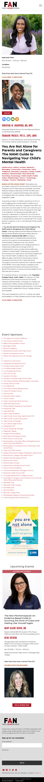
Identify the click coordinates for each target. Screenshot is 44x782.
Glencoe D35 (8, 393)
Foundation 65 (8, 386)
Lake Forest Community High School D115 (18, 416)
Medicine (5, 174)
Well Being (21, 180)
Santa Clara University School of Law (16, 465)
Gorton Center (8, 398)
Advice (16, 167)
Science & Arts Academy (12, 468)
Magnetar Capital (9, 431)
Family (31, 172)
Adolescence (7, 167)
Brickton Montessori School (13, 353)
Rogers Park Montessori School (15, 458)
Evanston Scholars (10, 376)
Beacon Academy (10, 348)
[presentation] (17, 755)
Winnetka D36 (8, 488)
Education (15, 172)
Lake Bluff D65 (8, 411)
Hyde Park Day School (11, 403)
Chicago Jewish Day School (13, 366)
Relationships (13, 178)
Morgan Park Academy (12, 434)
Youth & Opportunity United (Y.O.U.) (16, 497)
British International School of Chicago (17, 356)
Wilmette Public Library (12, 485)
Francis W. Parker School (12, 391)
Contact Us (37, 773)
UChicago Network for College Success (18, 475)
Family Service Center (11, 383)
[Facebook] (4, 119)
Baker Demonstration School (14, 343)
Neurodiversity (28, 174)
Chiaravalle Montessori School (14, 363)
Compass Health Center (12, 368)
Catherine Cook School (11, 361)
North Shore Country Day (12, 439)
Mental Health (15, 174)
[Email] (13, 119)
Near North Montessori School (14, 436)
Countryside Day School (12, 371)
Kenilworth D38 (9, 408)
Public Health (26, 176)
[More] (17, 119)
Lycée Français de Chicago (13, 429)
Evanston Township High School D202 (17, 378)
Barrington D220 (9, 346)
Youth (29, 180)
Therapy (5, 180)
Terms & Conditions (7, 780)
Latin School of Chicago (12, 421)
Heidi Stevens (10, 637)
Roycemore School (10, 460)
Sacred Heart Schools (11, 463)
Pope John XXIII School (12, 450)
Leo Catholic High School (12, 424)
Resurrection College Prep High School (18, 455)
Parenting (6, 176)
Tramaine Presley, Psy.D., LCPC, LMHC (19, 135)
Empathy (24, 172)
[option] (22, 531)
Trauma (13, 180)
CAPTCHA (5, 750)
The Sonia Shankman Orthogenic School (18, 470)
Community (15, 169)
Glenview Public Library (12, 396)
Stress (22, 178)
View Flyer (7, 113)
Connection (26, 169)
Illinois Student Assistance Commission (17, 406)
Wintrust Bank (8, 490)
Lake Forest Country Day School (15, 419)
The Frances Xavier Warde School (15, 388)
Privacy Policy (20, 780)
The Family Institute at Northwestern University (20, 381)
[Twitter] (8, 119)
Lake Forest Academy (11, 414)
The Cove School (9, 373)
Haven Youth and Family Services (15, 401)
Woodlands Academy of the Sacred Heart (18, 495)
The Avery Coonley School (13, 341)
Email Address (7, 741)
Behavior (30, 167)
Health (38, 172)
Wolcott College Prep (11, 493)
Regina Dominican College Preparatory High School (22, 453)
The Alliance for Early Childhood (15, 338)
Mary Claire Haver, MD (15, 628)
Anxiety (23, 167)
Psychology (15, 176)
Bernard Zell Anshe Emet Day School (17, 351)
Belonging (6, 169)
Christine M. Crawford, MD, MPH (17, 125)
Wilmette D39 (8, 483)
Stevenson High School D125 (14, 473)
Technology (31, 178)
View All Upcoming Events (22, 705)
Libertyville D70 (9, 426)
